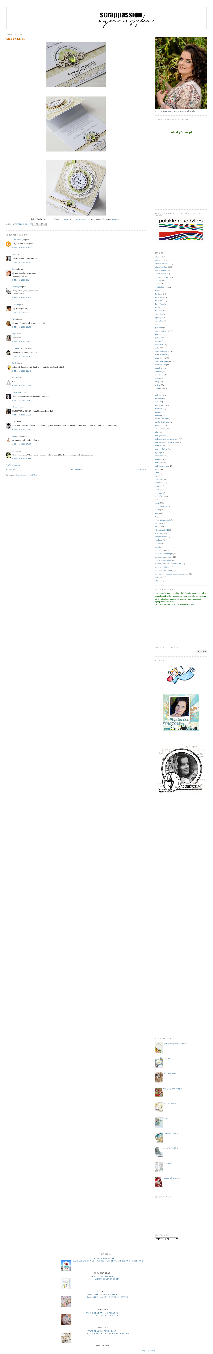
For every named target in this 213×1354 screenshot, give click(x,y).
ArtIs (14, 421)
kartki (157, 348)
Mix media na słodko (108, 1315)
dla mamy (159, 307)
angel (14, 333)
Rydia (14, 269)
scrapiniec (159, 479)
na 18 (157, 402)
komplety (158, 368)
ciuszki (157, 284)
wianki (157, 526)
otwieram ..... (168, 1058)
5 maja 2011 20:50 (21, 327)
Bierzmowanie (160, 274)
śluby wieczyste (161, 506)
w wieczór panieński (163, 520)
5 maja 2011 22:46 (21, 371)
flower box (159, 321)
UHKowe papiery (81, 219)
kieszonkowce (160, 365)
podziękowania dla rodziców (166, 442)
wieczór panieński (162, 530)
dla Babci (158, 294)
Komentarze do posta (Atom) (26, 475)
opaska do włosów (162, 422)
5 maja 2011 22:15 (21, 356)
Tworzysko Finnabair (102, 1331)
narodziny (159, 412)
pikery (157, 432)
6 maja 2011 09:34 (21, 429)
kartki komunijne (161, 351)
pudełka (158, 462)
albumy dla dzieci (161, 260)
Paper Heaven (160, 429)
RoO (14, 363)
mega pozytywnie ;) (170, 1133)
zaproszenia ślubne (162, 567)
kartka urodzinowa (170, 1073)
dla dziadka (159, 297)
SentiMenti (16, 436)
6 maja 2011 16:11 (21, 459)
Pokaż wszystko (147, 1351)
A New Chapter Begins (108, 1279)
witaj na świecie (161, 537)
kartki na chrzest (161, 355)
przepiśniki (159, 456)
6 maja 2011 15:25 (21, 444)
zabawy (158, 543)
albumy (158, 257)
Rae (13, 451)
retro (157, 476)
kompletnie (167, 1163)
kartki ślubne (160, 358)
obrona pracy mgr (161, 419)
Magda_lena (17, 286)
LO (156, 392)
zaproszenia (159, 550)
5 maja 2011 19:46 (21, 298)
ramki (157, 472)
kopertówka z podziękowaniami (175, 1043)
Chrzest (158, 280)
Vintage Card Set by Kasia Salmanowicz (108, 1333)
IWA (14, 319)
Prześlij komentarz (13, 465)
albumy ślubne (160, 270)
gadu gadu (159, 328)
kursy (157, 381)
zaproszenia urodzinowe (164, 570)
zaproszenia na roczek (163, 560)
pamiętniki (159, 425)
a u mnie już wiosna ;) (171, 1178)
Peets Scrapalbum (102, 1276)
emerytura (159, 314)
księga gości (159, 378)
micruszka (159, 398)
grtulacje (158, 341)
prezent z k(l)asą (161, 449)
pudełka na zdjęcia (162, 466)
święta (157, 510)
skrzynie (158, 486)
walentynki (159, 523)
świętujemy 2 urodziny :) (172, 1088)
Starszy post (141, 469)
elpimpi (15, 407)
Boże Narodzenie (161, 277)
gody (157, 334)
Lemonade (159, 388)
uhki (156, 513)
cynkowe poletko (102, 1258)
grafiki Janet (159, 338)
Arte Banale (16, 392)
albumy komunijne (162, 263)
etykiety (158, 317)
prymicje (158, 452)
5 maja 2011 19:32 (21, 247)
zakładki (158, 547)
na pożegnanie (160, 405)
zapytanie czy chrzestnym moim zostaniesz (171, 574)
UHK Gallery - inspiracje (102, 1313)
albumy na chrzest (162, 267)
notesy (157, 415)
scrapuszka (159, 483)
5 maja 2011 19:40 (21, 262)
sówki (157, 489)
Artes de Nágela (18, 239)
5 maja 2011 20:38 (21, 312)
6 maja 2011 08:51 (21, 415)
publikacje (159, 459)
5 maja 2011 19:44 (21, 280)
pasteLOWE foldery (170, 1148)
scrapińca (115, 219)
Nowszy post (11, 469)
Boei (14, 254)
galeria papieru (160, 331)
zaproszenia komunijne (164, 553)
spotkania (158, 493)
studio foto (159, 496)
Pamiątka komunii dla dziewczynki (108, 1297)
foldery (157, 324)
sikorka (15, 377)
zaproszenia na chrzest (163, 557)
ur (155, 516)
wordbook (159, 540)
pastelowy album (169, 1103)
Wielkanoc (159, 533)
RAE (157, 469)
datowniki (159, 290)
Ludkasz (15, 304)
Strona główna (76, 469)
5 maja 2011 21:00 (21, 341)
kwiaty (157, 385)
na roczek (158, 408)
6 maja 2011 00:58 (21, 385)
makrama (158, 395)
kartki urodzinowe (162, 361)
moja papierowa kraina (102, 1295)
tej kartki (65, 219)
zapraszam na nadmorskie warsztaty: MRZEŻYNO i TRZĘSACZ (108, 1261)
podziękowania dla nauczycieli (167, 439)
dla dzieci (158, 301)
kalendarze (159, 344)
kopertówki (159, 375)
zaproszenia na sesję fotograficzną (168, 563)
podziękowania (161, 435)
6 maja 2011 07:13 (21, 400)
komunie (158, 371)
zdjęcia (157, 580)
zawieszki (158, 577)
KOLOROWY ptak (19, 348)
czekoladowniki (161, 287)
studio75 (158, 499)
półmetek (158, 446)
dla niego (158, 311)
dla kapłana (159, 304)
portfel (165, 1118)
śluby (157, 503)
